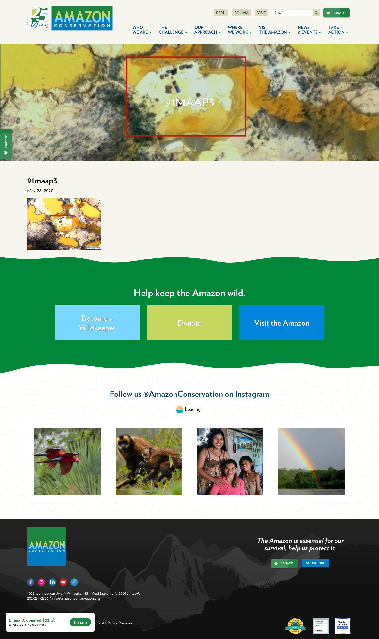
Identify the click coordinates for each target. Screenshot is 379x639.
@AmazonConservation (183, 394)
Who (141, 30)
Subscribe (315, 563)
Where (240, 30)
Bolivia (241, 13)
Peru (221, 13)
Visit (261, 13)
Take (338, 30)
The (173, 30)
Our (207, 30)
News (309, 30)
